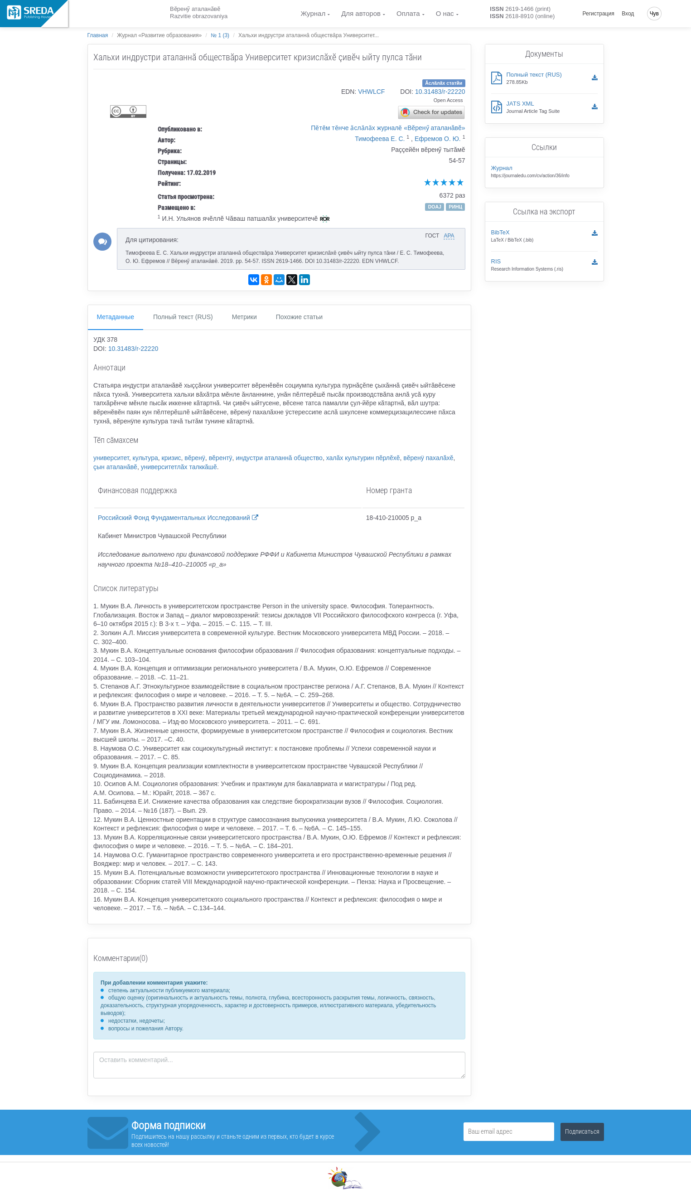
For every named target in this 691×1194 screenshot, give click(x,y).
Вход (628, 13)
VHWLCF (371, 91)
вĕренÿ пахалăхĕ (428, 457)
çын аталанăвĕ (115, 467)
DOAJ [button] (434, 206)
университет (111, 457)
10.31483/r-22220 (440, 91)
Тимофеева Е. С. (380, 138)
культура (145, 457)
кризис (171, 457)
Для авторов (361, 13)
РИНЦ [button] (455, 206)
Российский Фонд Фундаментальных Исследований (178, 517)
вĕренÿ (194, 457)
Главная (97, 35)
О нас (445, 13)
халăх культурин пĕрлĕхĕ (363, 457)
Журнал (312, 13)
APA (449, 236)
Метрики (244, 316)
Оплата (408, 13)
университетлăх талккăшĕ (179, 467)
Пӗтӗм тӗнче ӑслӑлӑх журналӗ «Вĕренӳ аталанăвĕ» (388, 127)
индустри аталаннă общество (279, 457)
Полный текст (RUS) (183, 316)
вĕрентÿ (220, 457)
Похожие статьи (299, 316)
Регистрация (598, 13)
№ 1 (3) (220, 35)
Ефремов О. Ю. (438, 138)
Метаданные (115, 316)
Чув (654, 13)
